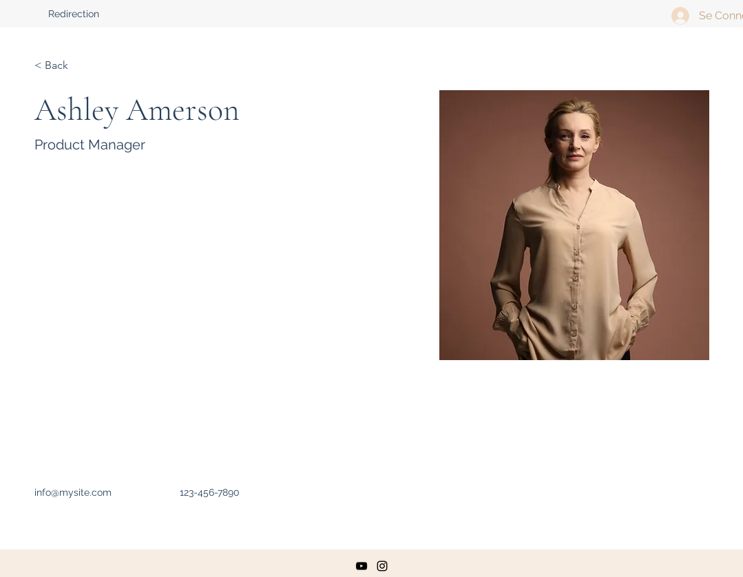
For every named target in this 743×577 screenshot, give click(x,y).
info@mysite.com (73, 492)
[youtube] (361, 566)
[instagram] (382, 566)
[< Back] (61, 66)
